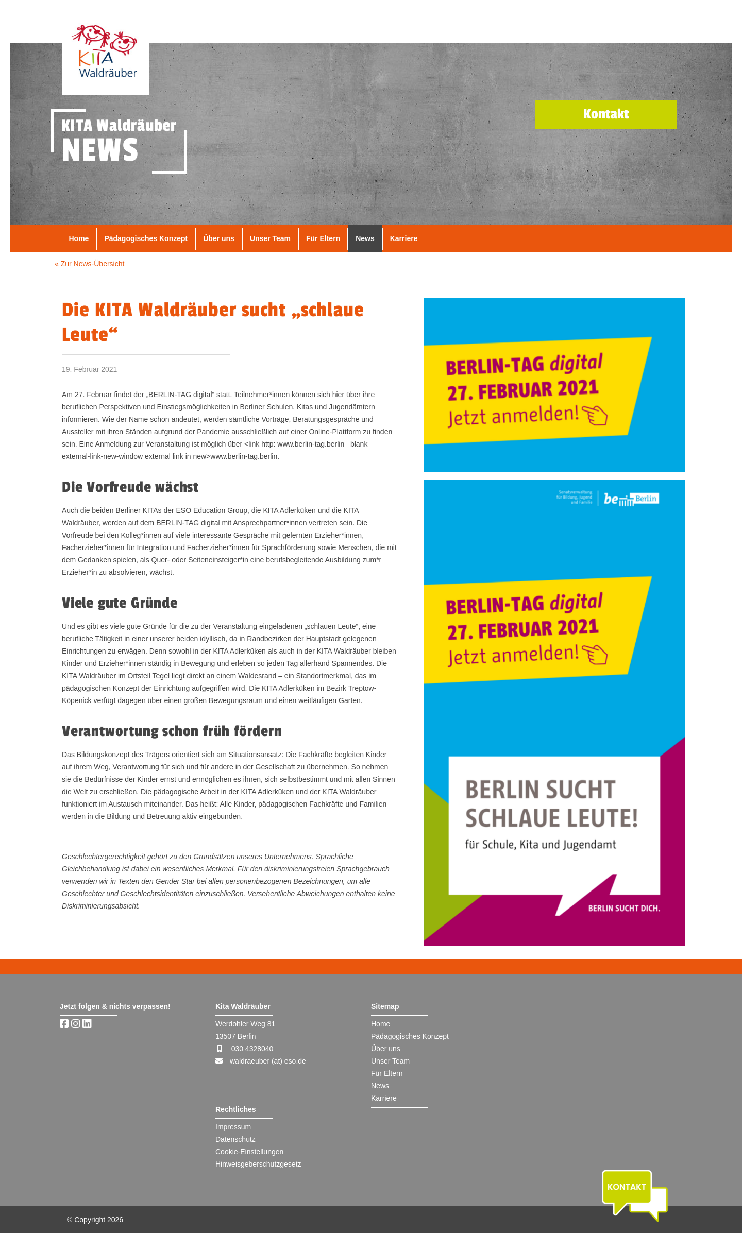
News (365, 238)
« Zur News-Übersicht (89, 264)
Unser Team (270, 238)
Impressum (233, 1127)
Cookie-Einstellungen (249, 1152)
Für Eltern (323, 238)
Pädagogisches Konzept (146, 238)
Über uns (218, 238)
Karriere (404, 238)
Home (79, 238)
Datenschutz (235, 1139)
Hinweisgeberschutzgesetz (258, 1164)
